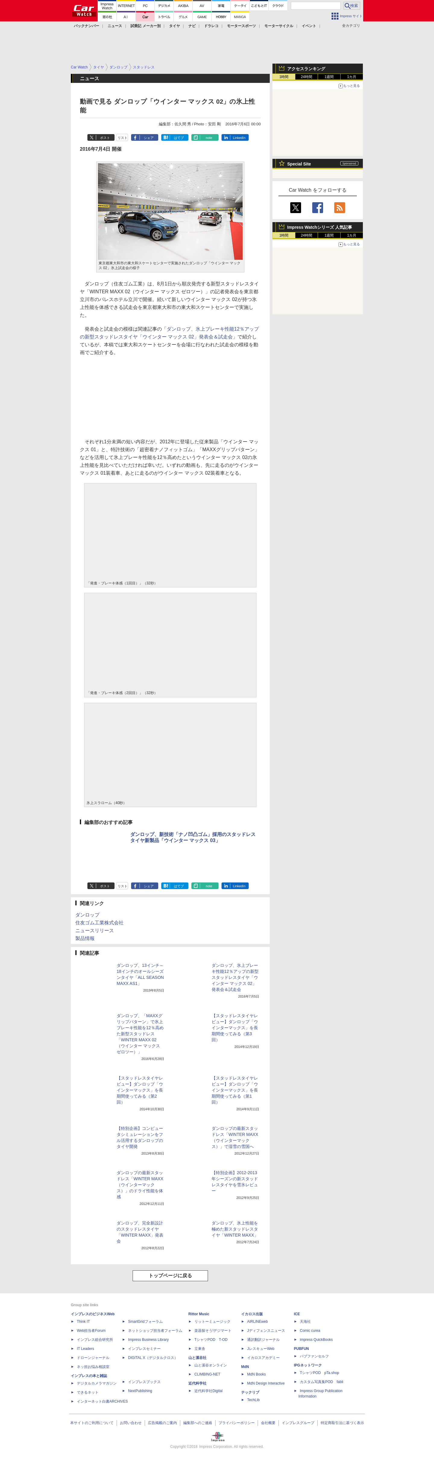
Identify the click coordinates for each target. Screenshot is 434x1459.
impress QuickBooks (316, 1340)
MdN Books (256, 1374)
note (209, 138)
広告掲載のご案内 (162, 1423)
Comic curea (310, 1331)
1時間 (284, 77)
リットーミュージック (212, 1321)
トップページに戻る (170, 1275)
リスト (122, 138)
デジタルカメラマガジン (97, 1383)
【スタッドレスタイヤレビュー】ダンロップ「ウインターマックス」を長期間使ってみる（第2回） (140, 1090)
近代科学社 (197, 1383)
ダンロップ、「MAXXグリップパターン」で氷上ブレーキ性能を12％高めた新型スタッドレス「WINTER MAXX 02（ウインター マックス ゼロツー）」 (140, 1033)
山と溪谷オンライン (210, 1365)
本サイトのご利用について (92, 1423)
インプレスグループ (298, 1423)
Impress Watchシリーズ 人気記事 (319, 227)
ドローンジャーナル (93, 1358)
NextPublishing (140, 1391)
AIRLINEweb (257, 1321)
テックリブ (250, 1392)
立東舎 (199, 1349)
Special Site (299, 164)
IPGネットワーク (308, 1365)
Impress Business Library (148, 1340)
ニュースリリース (94, 930)
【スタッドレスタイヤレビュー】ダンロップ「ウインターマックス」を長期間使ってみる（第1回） (235, 1090)
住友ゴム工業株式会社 (99, 922)
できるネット (88, 1392)
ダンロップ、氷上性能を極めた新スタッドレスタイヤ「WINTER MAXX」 (235, 1229)
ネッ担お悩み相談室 (93, 1367)
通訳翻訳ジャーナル (263, 1340)
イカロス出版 (252, 1314)
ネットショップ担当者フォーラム (155, 1331)
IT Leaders (85, 1349)
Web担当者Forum (91, 1331)
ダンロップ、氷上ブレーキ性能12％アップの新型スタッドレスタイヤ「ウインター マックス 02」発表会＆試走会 (235, 977)
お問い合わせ (131, 1423)
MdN (245, 1367)
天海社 (305, 1321)
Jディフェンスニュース (266, 1331)
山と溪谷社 (197, 1358)
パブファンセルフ (314, 1356)
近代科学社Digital (208, 1391)
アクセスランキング (306, 68)
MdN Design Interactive (266, 1383)
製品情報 (85, 938)
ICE (297, 1314)
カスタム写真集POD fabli (321, 1382)
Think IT (83, 1321)
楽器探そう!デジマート (212, 1331)
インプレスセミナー (144, 1349)
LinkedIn (239, 138)
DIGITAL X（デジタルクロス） (153, 1358)
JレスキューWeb (260, 1349)
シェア (149, 138)
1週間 (329, 77)
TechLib (253, 1400)
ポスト (105, 138)
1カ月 (352, 77)
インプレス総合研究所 (95, 1340)
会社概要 (268, 1423)
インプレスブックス (144, 1382)
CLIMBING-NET (207, 1374)
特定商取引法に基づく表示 (342, 1423)
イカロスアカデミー (263, 1358)
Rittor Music (198, 1314)
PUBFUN (301, 1349)
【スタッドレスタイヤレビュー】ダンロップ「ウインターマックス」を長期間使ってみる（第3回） (235, 1027)
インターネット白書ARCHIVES (102, 1401)
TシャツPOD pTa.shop (319, 1373)
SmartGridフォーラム (145, 1321)
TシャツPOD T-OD (211, 1340)
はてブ (179, 138)
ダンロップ (87, 914)
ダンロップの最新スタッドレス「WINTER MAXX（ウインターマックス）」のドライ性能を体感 (140, 1184)
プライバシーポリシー (237, 1423)
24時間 (306, 77)
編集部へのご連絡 (197, 1423)
